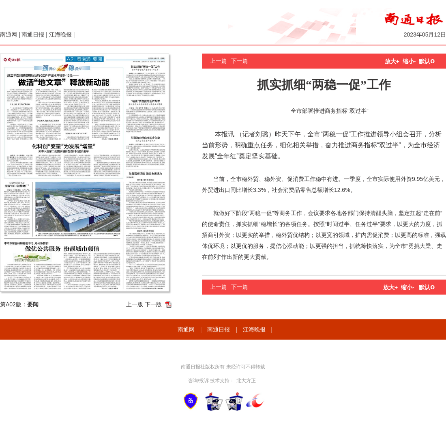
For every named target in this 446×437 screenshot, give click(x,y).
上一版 (134, 304)
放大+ (392, 61)
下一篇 (239, 61)
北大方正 (246, 380)
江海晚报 (60, 34)
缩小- (409, 61)
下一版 (153, 304)
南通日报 (32, 34)
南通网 (8, 34)
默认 (427, 61)
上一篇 (218, 61)
